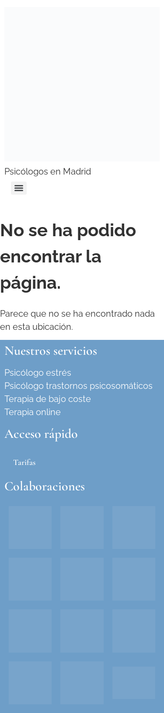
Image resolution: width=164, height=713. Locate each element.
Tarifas (24, 462)
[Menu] (19, 188)
